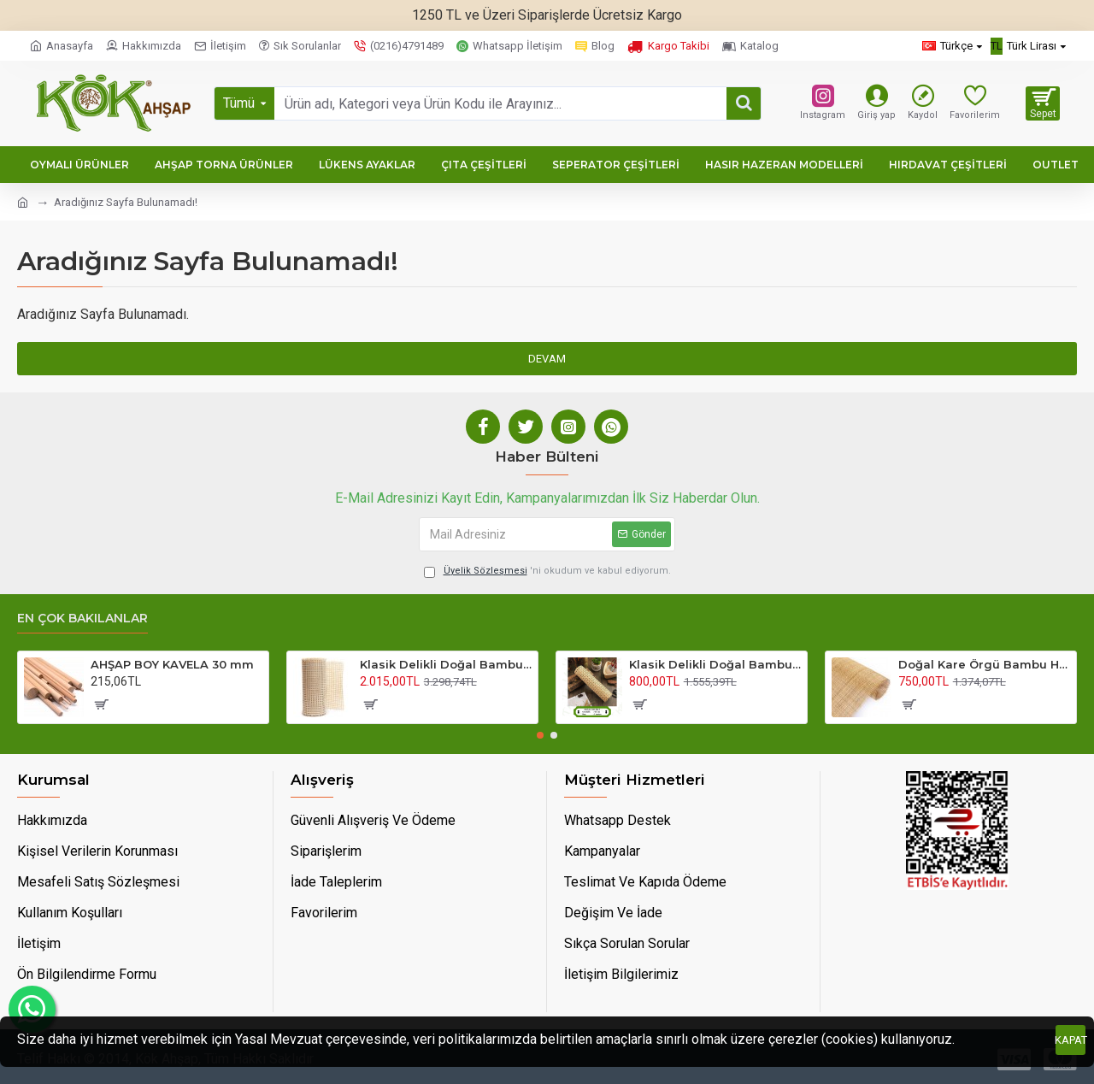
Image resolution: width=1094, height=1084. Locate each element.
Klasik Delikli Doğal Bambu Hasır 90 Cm (446, 664)
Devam (547, 358)
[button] (540, 735)
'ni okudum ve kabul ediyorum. (547, 571)
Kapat (1070, 1040)
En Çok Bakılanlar (82, 618)
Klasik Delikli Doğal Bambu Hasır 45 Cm (715, 664)
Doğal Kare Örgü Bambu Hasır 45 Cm (984, 664)
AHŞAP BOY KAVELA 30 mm (172, 664)
